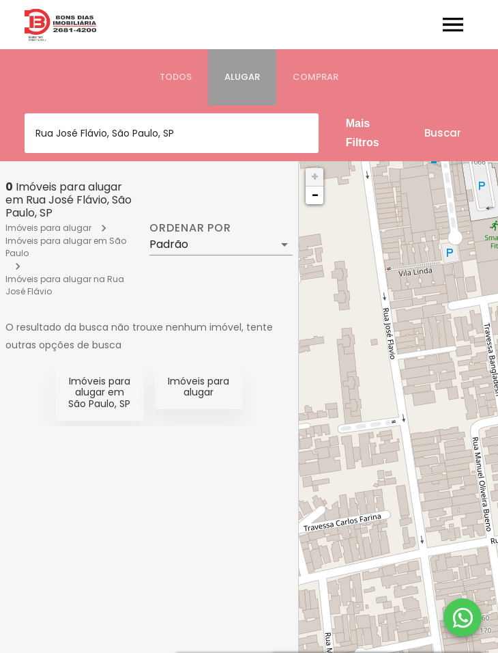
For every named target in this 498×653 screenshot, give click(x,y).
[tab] (175, 77)
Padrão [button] (168, 244)
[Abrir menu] (453, 24)
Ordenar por (190, 228)
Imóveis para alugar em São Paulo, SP (99, 392)
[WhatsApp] (462, 617)
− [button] (315, 195)
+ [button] (315, 176)
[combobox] (172, 133)
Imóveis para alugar (48, 228)
